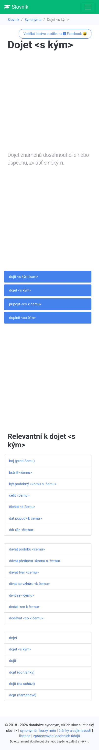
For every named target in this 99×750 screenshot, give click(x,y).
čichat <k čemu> (22, 507)
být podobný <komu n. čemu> (32, 484)
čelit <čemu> (19, 495)
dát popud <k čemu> (25, 518)
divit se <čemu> (21, 595)
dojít (12, 660)
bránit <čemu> (20, 472)
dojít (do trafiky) (21, 672)
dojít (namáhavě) (22, 695)
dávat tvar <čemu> (24, 572)
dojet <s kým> (20, 290)
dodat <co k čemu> (24, 607)
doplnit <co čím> (22, 318)
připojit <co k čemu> (25, 304)
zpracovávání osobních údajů (56, 736)
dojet (13, 638)
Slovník (16, 7)
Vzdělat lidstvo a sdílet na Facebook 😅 (55, 34)
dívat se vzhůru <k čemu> (29, 584)
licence (25, 736)
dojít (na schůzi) (22, 684)
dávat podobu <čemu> (27, 549)
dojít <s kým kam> (23, 277)
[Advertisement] (49, 102)
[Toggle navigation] (88, 7)
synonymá (28, 730)
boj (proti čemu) (22, 461)
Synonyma (33, 19)
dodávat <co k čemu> (26, 618)
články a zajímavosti (75, 730)
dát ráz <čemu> (21, 530)
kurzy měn (47, 730)
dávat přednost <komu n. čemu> (35, 561)
